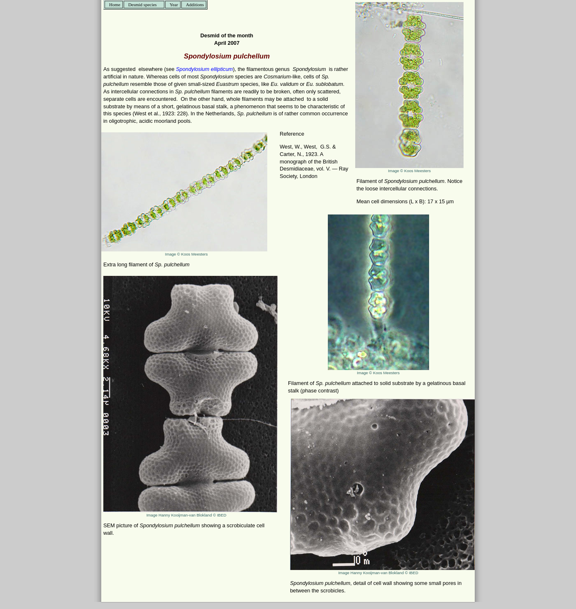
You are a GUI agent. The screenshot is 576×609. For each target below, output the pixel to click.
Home (114, 4)
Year (174, 4)
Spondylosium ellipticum (204, 69)
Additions (195, 4)
